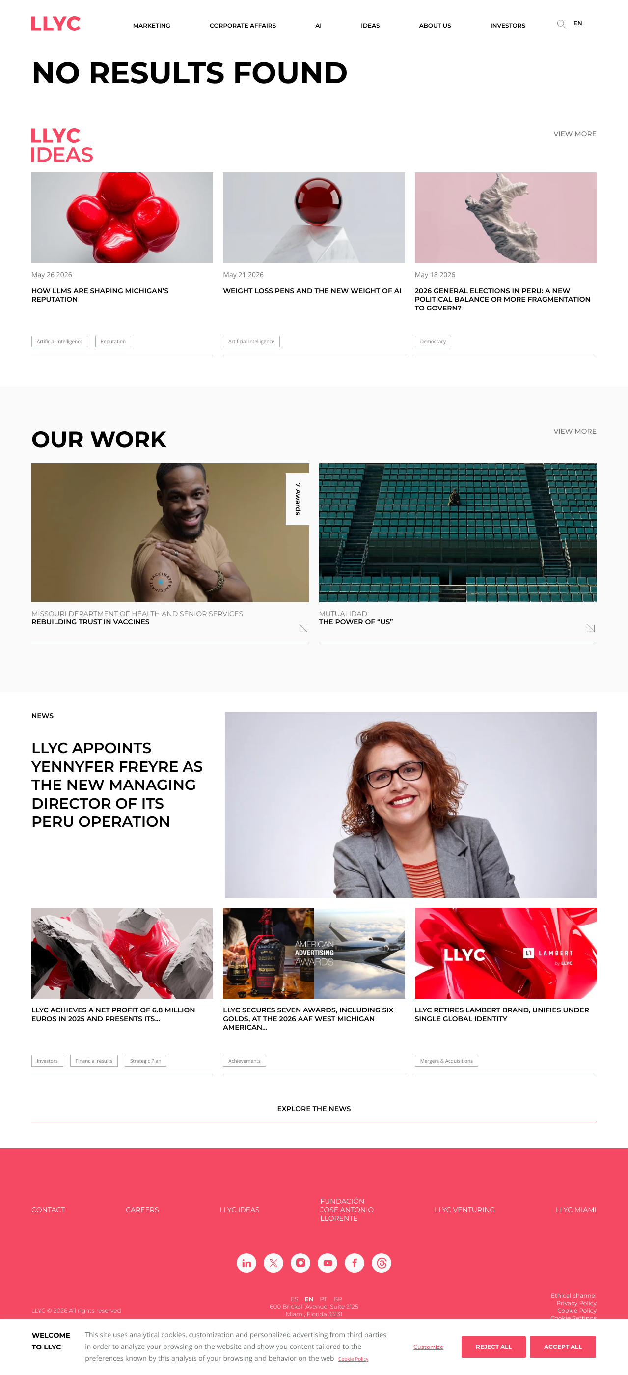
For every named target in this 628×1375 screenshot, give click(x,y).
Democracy (433, 341)
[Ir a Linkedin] (246, 1269)
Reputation (113, 341)
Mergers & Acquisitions (446, 1061)
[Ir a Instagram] (300, 1269)
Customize (428, 1347)
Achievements (244, 1061)
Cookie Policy (353, 1358)
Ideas (370, 25)
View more (575, 134)
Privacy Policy (576, 1310)
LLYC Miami (576, 1216)
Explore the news (314, 1115)
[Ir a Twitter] (273, 1269)
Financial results (94, 1061)
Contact (48, 1216)
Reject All (494, 1346)
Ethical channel (574, 1302)
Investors (47, 1061)
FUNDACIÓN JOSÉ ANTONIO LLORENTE (347, 1217)
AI (318, 25)
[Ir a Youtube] (327, 1269)
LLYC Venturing (465, 1216)
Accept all (563, 1346)
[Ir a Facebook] (354, 1269)
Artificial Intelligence (60, 341)
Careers (142, 1216)
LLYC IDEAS (239, 1216)
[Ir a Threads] (381, 1269)
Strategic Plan (145, 1061)
